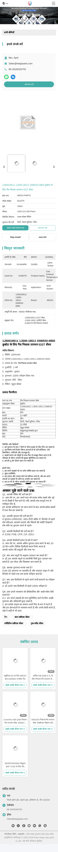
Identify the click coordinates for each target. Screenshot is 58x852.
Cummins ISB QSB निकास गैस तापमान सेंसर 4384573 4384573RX (15, 721)
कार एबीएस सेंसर (22, 617)
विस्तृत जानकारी (15, 237)
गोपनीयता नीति (10, 834)
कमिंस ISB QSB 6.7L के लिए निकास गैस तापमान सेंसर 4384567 (43, 677)
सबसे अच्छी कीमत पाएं (15, 228)
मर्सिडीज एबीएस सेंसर (13, 623)
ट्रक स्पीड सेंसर (37, 623)
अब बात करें (29, 84)
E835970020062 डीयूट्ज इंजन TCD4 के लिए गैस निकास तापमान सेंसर (15, 765)
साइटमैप (21, 834)
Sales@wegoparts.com (21, 63)
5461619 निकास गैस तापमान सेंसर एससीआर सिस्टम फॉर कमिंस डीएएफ (42, 721)
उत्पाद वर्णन (42, 237)
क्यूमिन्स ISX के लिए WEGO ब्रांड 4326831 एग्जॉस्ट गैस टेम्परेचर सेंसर (15, 677)
